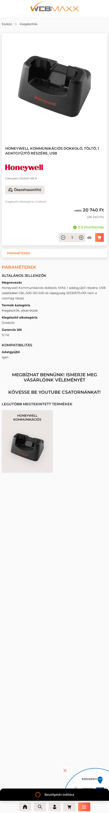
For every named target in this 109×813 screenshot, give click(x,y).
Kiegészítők (28, 24)
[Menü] (84, 807)
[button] (18, 253)
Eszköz (7, 24)
